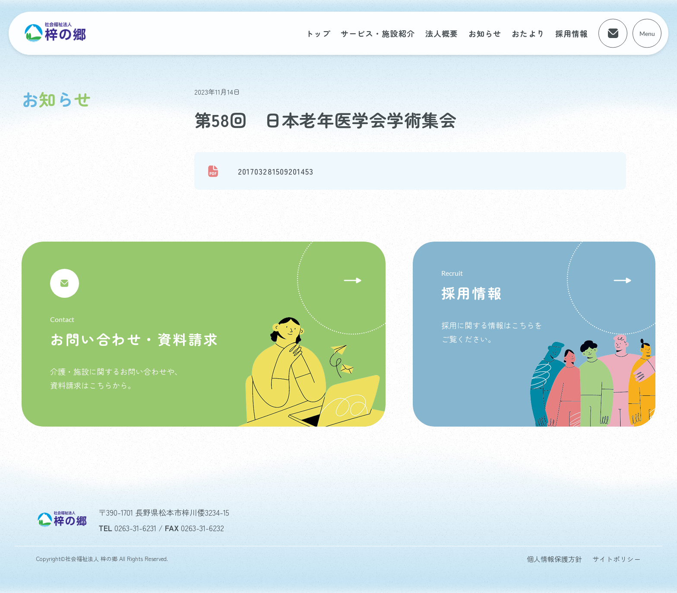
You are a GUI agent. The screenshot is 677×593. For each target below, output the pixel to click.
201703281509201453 (275, 171)
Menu (647, 33)
